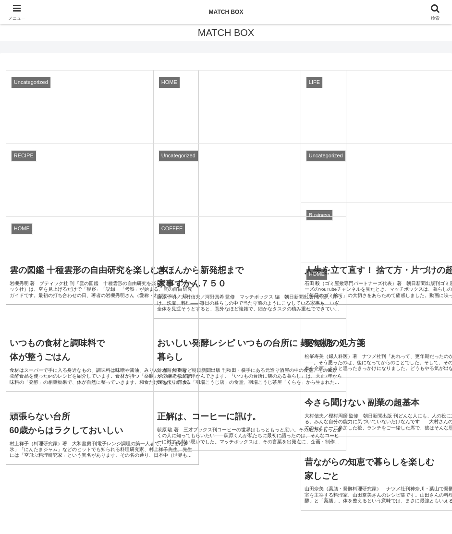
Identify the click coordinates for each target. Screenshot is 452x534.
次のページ (226, 364)
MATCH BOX (226, 12)
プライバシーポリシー (226, 504)
